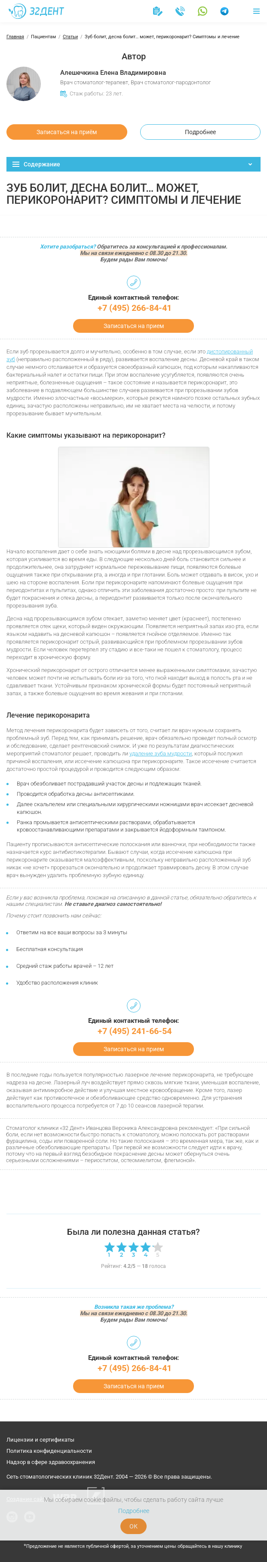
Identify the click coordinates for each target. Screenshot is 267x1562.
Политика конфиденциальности (49, 1451)
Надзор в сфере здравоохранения (50, 1462)
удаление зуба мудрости (160, 753)
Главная (15, 37)
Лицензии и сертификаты (40, 1439)
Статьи (70, 37)
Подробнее (200, 132)
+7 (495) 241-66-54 (135, 1031)
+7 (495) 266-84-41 (135, 308)
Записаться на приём (67, 132)
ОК (133, 1526)
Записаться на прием (134, 325)
